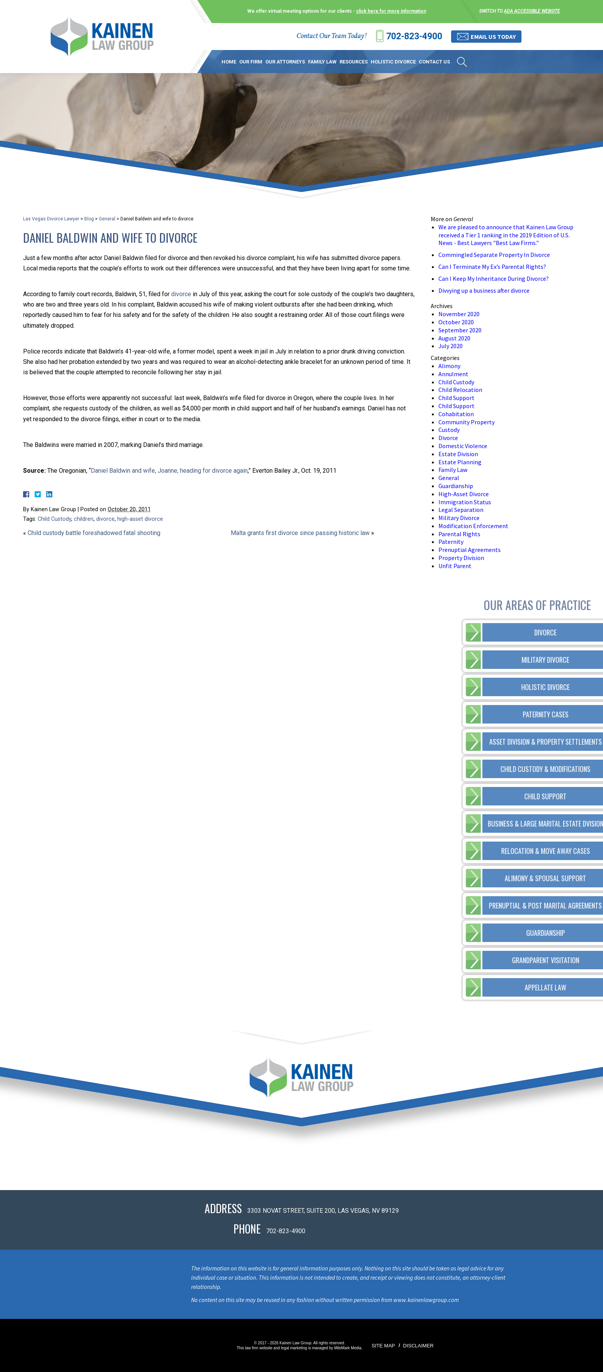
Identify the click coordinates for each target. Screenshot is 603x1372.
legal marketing (294, 1348)
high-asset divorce (140, 519)
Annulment (453, 374)
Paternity (450, 541)
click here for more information (391, 11)
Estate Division (458, 454)
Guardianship (455, 486)
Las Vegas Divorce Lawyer (51, 219)
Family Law (322, 62)
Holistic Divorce (393, 62)
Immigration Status (464, 502)
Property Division (461, 558)
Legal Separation (460, 509)
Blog (89, 219)
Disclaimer (418, 1346)
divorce (181, 294)
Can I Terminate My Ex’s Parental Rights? (492, 266)
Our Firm (250, 62)
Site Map (383, 1346)
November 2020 (459, 314)
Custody (449, 429)
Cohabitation (456, 414)
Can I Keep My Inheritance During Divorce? (493, 278)
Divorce (448, 438)
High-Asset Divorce (463, 494)
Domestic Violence (462, 446)
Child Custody (54, 519)
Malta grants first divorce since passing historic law (300, 533)
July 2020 (450, 346)
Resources (354, 62)
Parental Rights (459, 534)
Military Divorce (459, 518)
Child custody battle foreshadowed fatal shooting (94, 533)
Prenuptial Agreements (469, 549)
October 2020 (456, 322)
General (107, 219)
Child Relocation (460, 389)
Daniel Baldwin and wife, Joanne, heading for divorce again (169, 470)
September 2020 (459, 330)
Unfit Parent (454, 566)
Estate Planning (459, 462)
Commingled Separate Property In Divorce (494, 254)
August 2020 (454, 338)
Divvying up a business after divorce (484, 290)
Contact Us (434, 62)
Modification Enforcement (473, 526)
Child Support (456, 398)
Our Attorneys (285, 62)
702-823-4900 (414, 36)
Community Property (466, 422)
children (83, 519)
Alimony (449, 366)
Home (229, 62)
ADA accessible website (532, 11)
